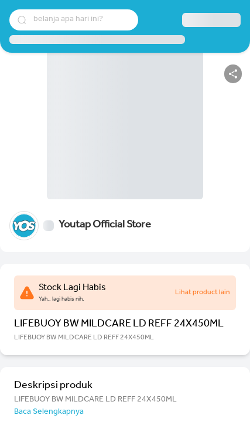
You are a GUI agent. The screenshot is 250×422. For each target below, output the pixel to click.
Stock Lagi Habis (72, 288)
